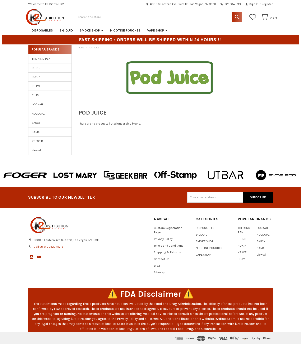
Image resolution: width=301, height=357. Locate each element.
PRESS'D (37, 154)
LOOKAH (37, 117)
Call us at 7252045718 (48, 259)
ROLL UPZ (38, 126)
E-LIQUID (66, 43)
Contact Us (161, 272)
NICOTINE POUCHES (125, 43)
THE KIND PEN (41, 71)
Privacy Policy (163, 252)
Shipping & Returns (167, 265)
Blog (157, 278)
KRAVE (36, 99)
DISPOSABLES (42, 43)
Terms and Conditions (169, 258)
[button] (25, 188)
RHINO (36, 80)
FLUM (35, 108)
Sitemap (159, 285)
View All (37, 163)
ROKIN (36, 90)
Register (267, 4)
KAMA (36, 144)
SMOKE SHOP (91, 43)
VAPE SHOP (157, 43)
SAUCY (36, 135)
